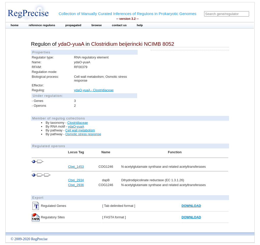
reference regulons (42, 25)
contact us (119, 25)
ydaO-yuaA (76, 126)
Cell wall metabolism (80, 130)
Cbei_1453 (76, 167)
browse (96, 25)
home (15, 25)
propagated (73, 25)
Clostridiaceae (77, 123)
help (140, 25)
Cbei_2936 (76, 185)
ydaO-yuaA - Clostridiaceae (94, 90)
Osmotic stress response (83, 134)
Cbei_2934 (76, 180)
